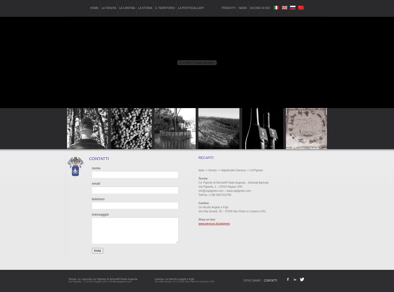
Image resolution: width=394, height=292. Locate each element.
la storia (145, 8)
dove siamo (252, 280)
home (94, 8)
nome (96, 168)
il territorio (165, 8)
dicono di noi (260, 8)
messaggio (100, 214)
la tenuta (109, 8)
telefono (98, 199)
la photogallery (191, 8)
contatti (270, 280)
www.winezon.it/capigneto (214, 223)
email (96, 184)
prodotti (229, 8)
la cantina (127, 8)
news (243, 8)
